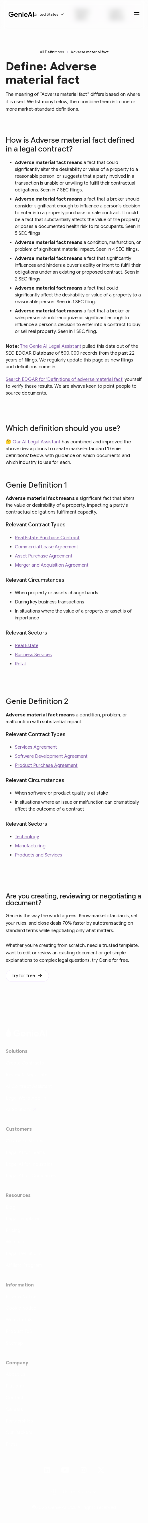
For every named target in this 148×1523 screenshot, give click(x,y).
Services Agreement (36, 747)
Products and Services (38, 855)
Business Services (33, 655)
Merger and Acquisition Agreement (51, 565)
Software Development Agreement (51, 756)
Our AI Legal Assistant (37, 442)
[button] (49, 14)
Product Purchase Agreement (46, 765)
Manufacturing (30, 846)
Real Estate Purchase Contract (47, 538)
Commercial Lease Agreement (46, 547)
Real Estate (26, 646)
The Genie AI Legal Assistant (50, 346)
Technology (27, 837)
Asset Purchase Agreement (43, 556)
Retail (20, 664)
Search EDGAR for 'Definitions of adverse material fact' (64, 379)
